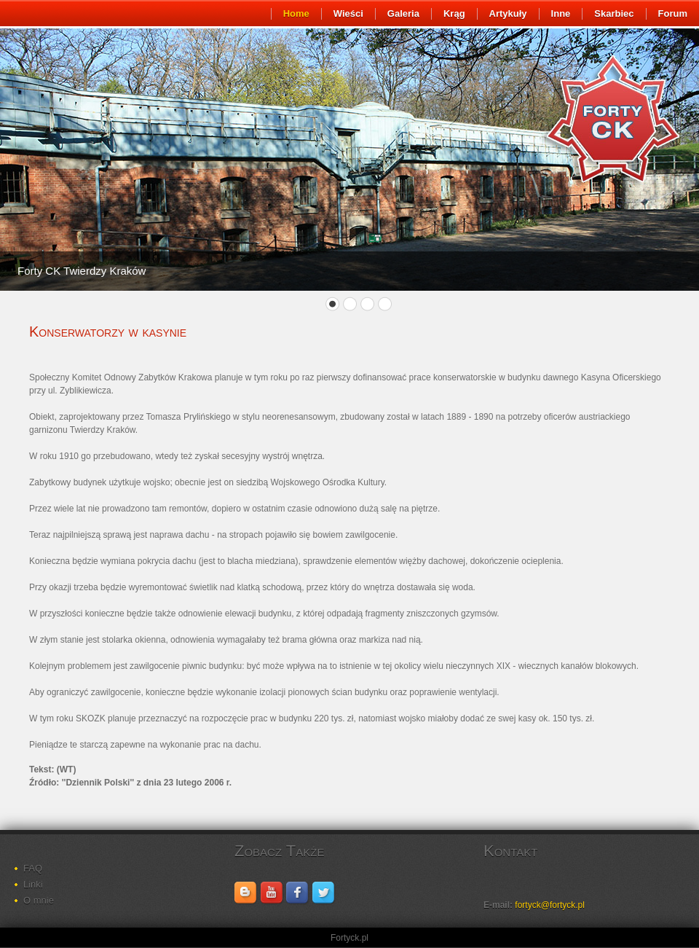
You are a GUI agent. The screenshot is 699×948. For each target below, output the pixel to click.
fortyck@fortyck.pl (550, 905)
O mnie (38, 900)
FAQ (32, 868)
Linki (33, 884)
